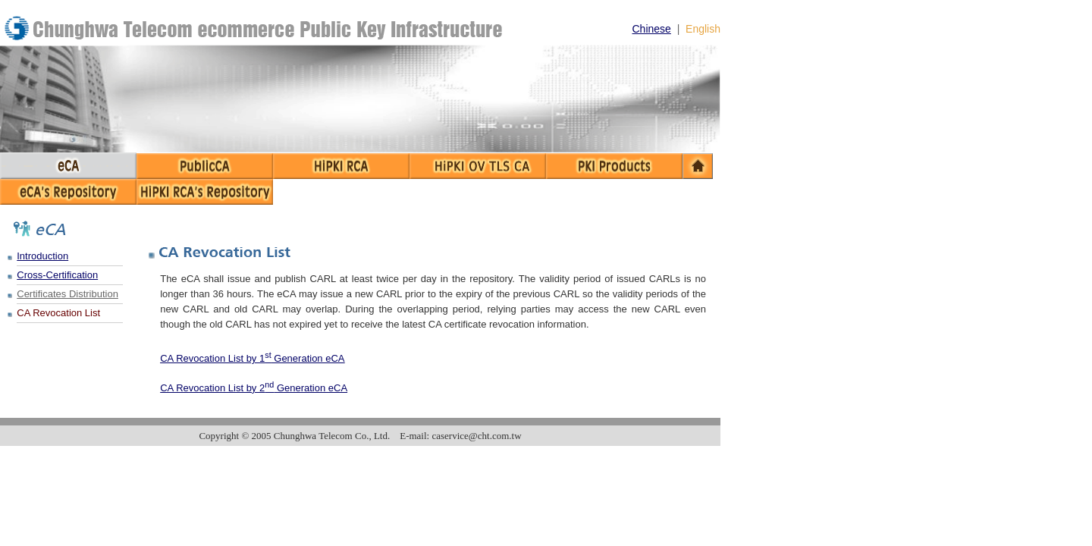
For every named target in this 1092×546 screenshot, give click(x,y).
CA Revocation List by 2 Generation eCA (253, 388)
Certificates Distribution (67, 294)
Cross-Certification (57, 275)
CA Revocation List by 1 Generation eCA (252, 358)
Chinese (651, 29)
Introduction (42, 256)
